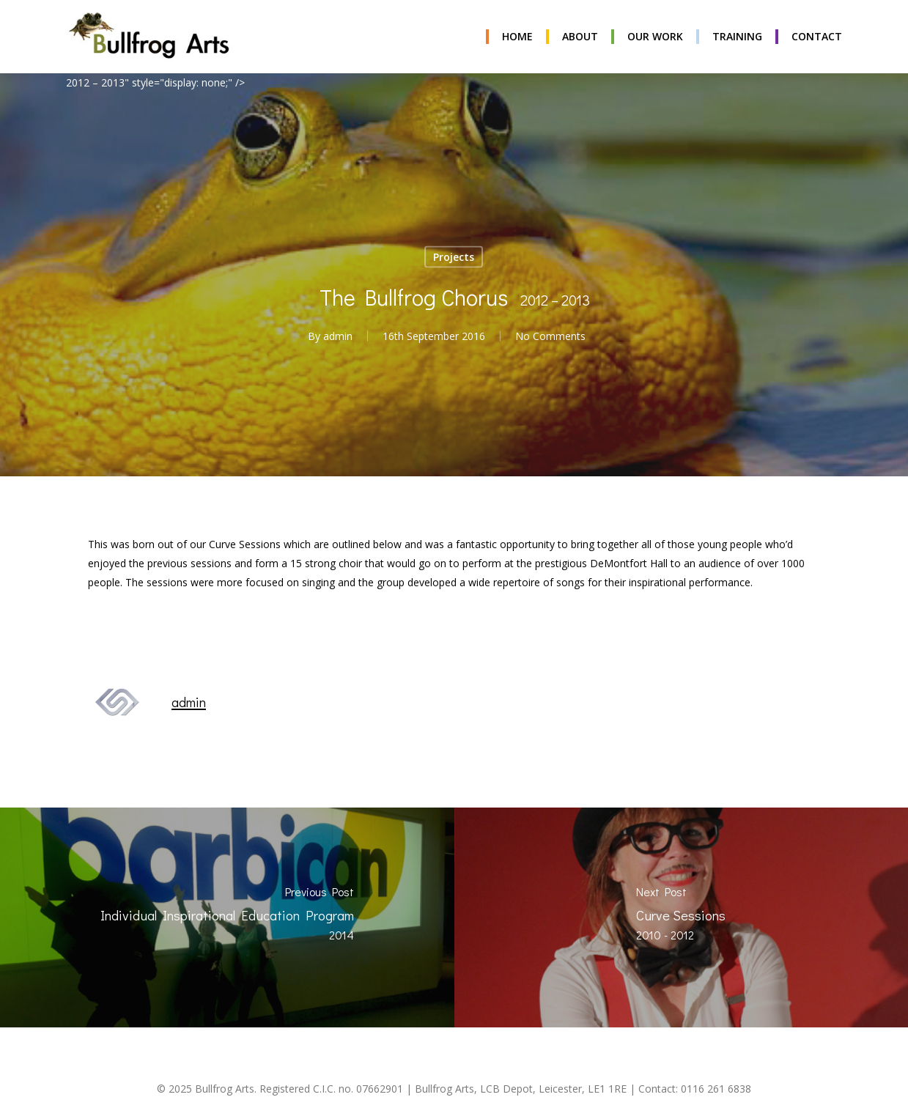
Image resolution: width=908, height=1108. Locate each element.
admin (338, 336)
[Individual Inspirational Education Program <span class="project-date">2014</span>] (227, 917)
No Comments (550, 336)
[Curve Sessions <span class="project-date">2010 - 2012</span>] (681, 917)
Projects (453, 257)
